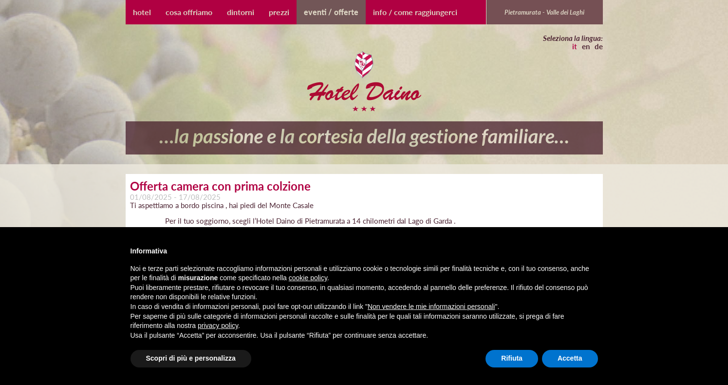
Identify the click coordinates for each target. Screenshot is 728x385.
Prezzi (279, 12)
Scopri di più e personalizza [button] (191, 358)
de (599, 46)
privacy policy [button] (218, 325)
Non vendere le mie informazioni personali (431, 306)
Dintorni (240, 12)
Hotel (142, 12)
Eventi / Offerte (331, 12)
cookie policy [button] (308, 278)
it (574, 46)
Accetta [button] (570, 358)
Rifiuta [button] (512, 358)
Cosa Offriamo (189, 12)
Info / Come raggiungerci (415, 12)
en (586, 46)
